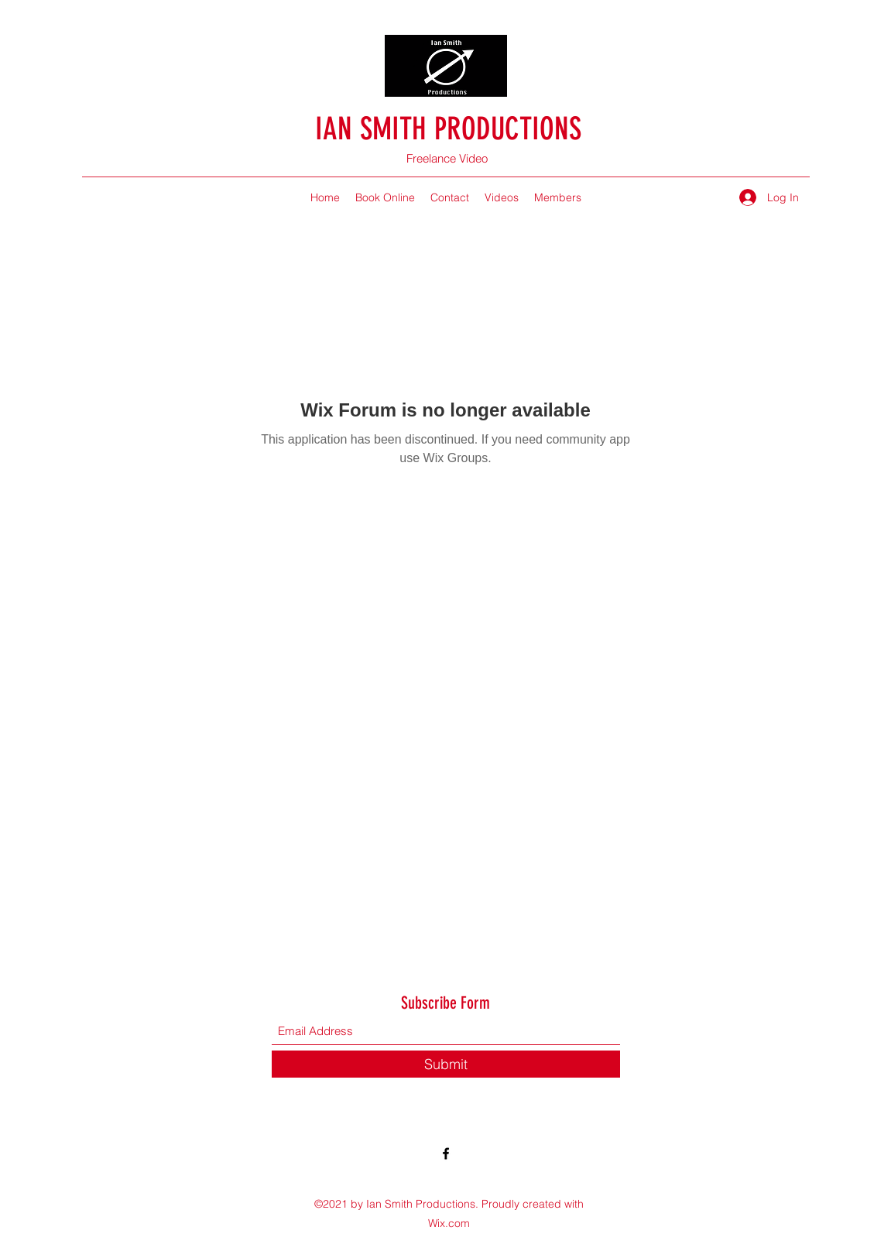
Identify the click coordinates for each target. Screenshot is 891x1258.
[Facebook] (446, 1153)
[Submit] (446, 1064)
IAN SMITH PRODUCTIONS (448, 129)
